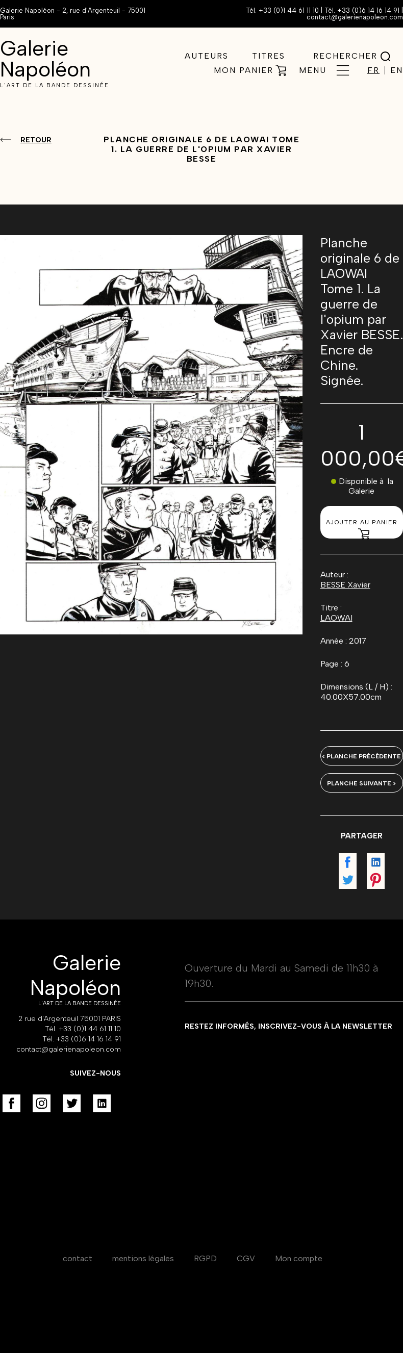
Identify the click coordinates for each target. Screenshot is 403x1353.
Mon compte (298, 1258)
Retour (36, 140)
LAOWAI (336, 618)
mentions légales (143, 1258)
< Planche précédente (361, 756)
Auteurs (207, 56)
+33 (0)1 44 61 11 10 (289, 10)
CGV (246, 1258)
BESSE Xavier (345, 585)
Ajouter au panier (362, 529)
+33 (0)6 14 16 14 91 (368, 10)
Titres (268, 56)
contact (77, 1258)
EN (396, 70)
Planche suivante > (361, 783)
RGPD (205, 1258)
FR (373, 70)
